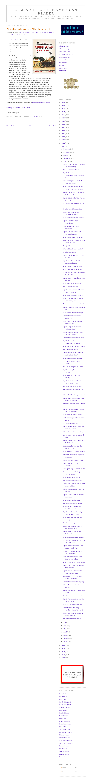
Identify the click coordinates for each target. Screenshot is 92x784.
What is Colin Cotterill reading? (73, 414)
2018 (63, 124)
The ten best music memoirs (72, 619)
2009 (63, 648)
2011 (63, 146)
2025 (63, 102)
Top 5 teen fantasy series (70, 286)
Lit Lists (61, 65)
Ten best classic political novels (73, 367)
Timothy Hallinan (64, 707)
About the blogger (65, 49)
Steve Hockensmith (65, 724)
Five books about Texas (70, 423)
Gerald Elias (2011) (65, 705)
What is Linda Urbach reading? (73, 358)
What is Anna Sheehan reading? (73, 295)
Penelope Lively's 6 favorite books (74, 469)
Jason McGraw (64, 696)
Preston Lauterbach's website (41, 102)
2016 (63, 130)
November (66, 152)
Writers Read (63, 63)
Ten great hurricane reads (71, 246)
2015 (63, 134)
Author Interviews (65, 60)
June (65, 626)
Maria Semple (63, 716)
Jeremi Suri (62, 757)
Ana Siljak (62, 718)
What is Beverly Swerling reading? (74, 451)
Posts (63, 768)
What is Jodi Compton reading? (73, 186)
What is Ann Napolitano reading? (73, 217)
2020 (63, 118)
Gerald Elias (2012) (65, 702)
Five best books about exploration (73, 338)
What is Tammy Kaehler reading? (73, 537)
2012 (63, 143)
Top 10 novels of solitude (71, 170)
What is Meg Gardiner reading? (73, 237)
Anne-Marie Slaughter (66, 743)
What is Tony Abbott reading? (72, 604)
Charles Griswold (64, 738)
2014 (63, 137)
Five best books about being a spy (73, 582)
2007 (63, 655)
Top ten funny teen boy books (72, 503)
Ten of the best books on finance (73, 386)
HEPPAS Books (64, 71)
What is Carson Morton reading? (73, 432)
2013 (63, 140)
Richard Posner (64, 754)
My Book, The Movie (66, 54)
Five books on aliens (69, 252)
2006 (63, 658)
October (66, 155)
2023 (63, 108)
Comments (65, 772)
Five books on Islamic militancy (73, 209)
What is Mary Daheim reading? (73, 266)
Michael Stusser (64, 735)
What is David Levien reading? (72, 283)
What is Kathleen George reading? (74, 395)
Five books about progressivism (73, 480)
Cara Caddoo (63, 694)
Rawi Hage (62, 699)
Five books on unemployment (72, 596)
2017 (63, 127)
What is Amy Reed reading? (72, 500)
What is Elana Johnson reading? (73, 249)
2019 (63, 121)
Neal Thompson (64, 751)
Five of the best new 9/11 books (73, 189)
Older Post (52, 126)
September (67, 158)
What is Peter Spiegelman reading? (74, 346)
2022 (63, 112)
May (65, 629)
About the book (11, 40)
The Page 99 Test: (18, 108)
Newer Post (10, 126)
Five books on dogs (69, 523)
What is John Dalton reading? (72, 477)
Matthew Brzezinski (65, 740)
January (66, 641)
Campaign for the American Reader (46, 11)
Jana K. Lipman (64, 713)
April (65, 632)
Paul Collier (63, 749)
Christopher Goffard (65, 732)
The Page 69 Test (64, 52)
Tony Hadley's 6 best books (71, 349)
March (65, 635)
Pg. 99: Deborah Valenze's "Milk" (73, 460)
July (64, 622)
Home (31, 126)
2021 (63, 115)
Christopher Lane (64, 729)
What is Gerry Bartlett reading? (73, 312)
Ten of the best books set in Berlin (73, 304)
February (66, 638)
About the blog (64, 46)
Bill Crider (62, 727)
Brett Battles (63, 710)
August (65, 161)
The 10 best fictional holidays (72, 269)
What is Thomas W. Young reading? (74, 562)
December (66, 149)
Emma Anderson (64, 721)
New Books (62, 68)
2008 (63, 652)
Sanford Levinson (64, 746)
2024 (63, 105)
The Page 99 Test (64, 57)
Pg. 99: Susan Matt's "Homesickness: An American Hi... (73, 175)
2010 (63, 645)
